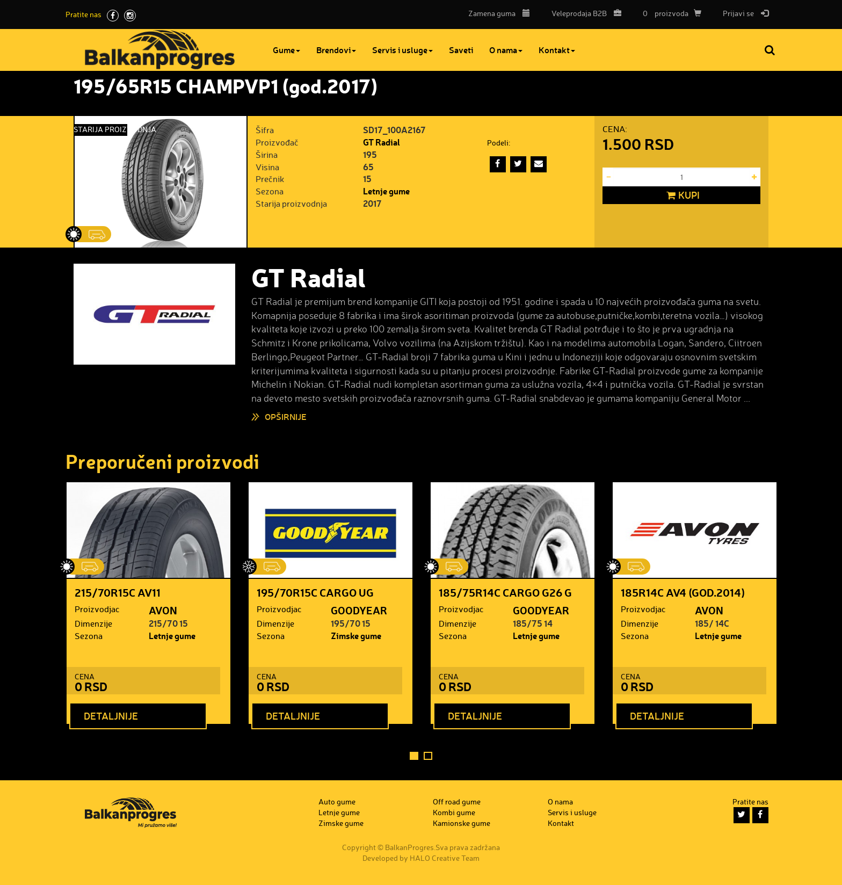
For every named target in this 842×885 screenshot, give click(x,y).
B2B (583, 13)
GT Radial (381, 142)
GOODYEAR (359, 610)
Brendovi (340, 49)
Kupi (682, 195)
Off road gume (457, 801)
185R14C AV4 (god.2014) (683, 592)
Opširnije (286, 416)
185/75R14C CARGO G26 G (505, 592)
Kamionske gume (461, 823)
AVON (163, 610)
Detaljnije (111, 715)
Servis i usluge (406, 49)
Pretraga (770, 50)
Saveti (465, 49)
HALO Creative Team (445, 857)
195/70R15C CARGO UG (315, 592)
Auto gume (336, 801)
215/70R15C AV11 (118, 592)
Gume (290, 49)
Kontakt (561, 49)
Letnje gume (386, 191)
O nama (510, 49)
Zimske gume (356, 635)
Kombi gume (454, 812)
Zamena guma (499, 13)
